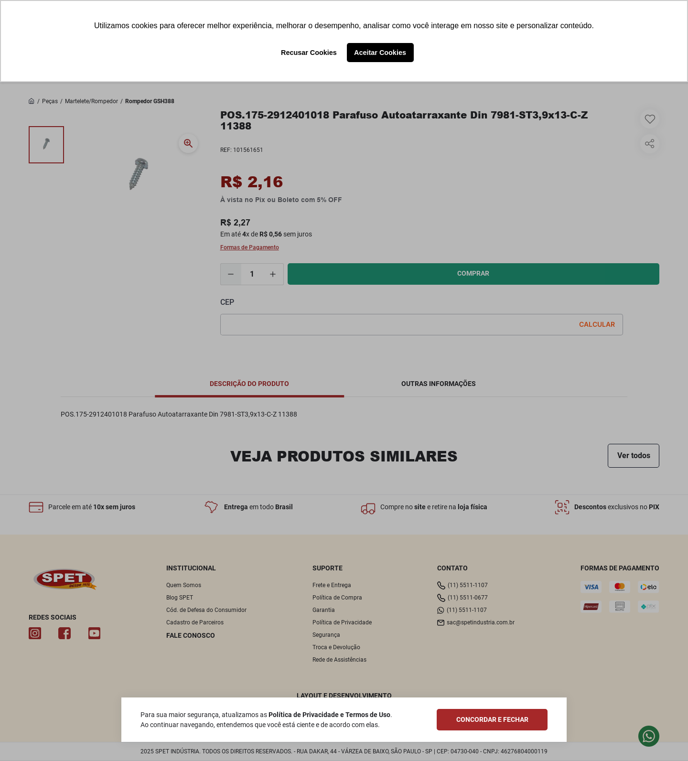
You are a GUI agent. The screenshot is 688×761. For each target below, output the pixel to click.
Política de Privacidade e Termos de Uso (329, 714)
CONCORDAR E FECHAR (492, 719)
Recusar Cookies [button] (309, 52)
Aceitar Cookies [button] (380, 52)
